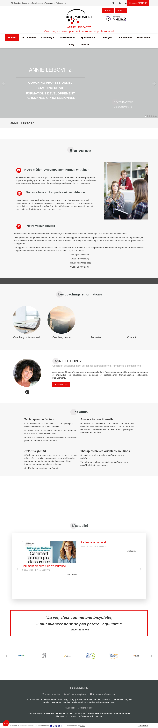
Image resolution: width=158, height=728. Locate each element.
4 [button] (151, 116)
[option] (79, 83)
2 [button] (147, 116)
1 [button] (145, 116)
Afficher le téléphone (76, 694)
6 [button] (156, 116)
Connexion (143, 725)
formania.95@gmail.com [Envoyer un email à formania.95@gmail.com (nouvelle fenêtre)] (104, 694)
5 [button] (153, 116)
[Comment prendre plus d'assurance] (49, 552)
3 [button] (149, 116)
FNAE (82, 726)
